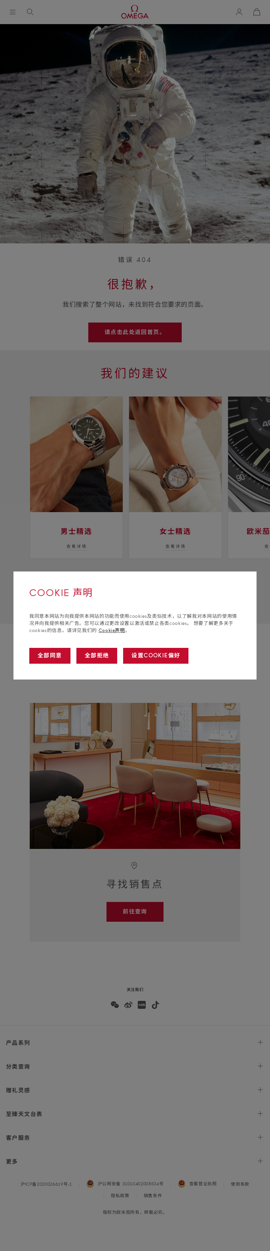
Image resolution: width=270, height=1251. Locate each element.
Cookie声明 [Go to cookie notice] (112, 630)
